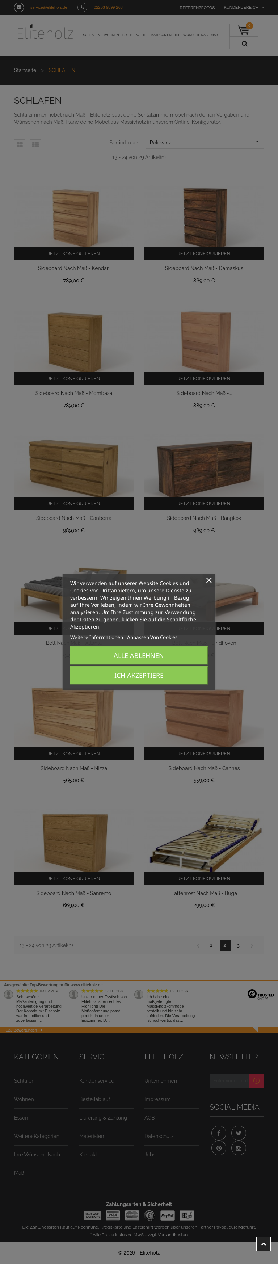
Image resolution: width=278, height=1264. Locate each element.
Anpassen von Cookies (139, 637)
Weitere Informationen (92, 637)
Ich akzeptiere (139, 675)
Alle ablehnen (139, 655)
